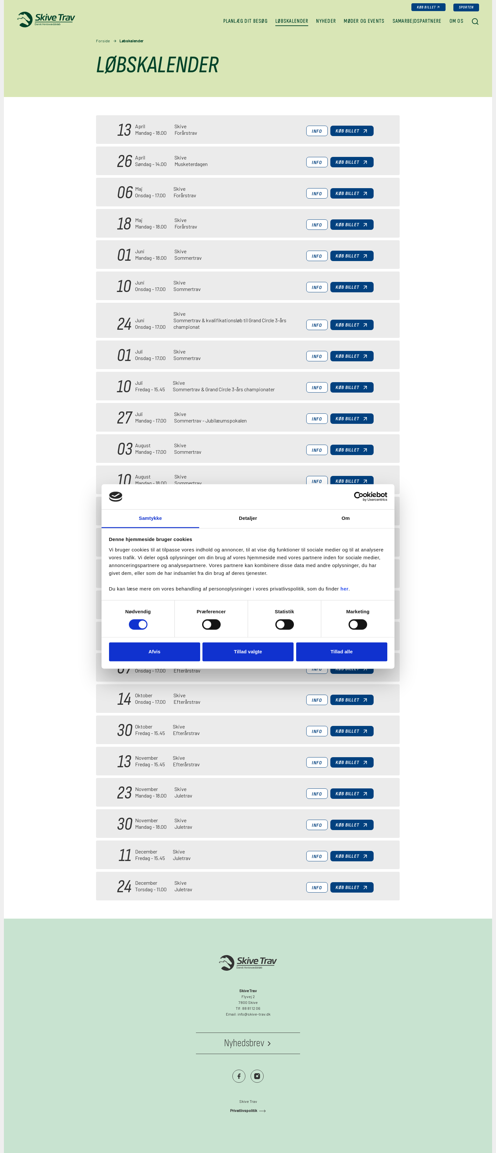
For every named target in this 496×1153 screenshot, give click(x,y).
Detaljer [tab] (248, 518)
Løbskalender (131, 40)
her (344, 588)
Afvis (154, 651)
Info (317, 131)
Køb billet (426, 7)
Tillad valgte (248, 651)
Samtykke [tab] (150, 518)
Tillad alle (341, 651)
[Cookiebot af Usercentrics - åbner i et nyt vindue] (358, 497)
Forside (103, 40)
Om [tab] (345, 518)
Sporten (466, 7)
